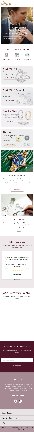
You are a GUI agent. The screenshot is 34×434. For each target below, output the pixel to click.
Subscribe (17, 366)
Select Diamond (10, 100)
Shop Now (10, 121)
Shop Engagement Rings (12, 38)
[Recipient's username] (17, 360)
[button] (17, 413)
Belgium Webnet (22, 432)
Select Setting (10, 78)
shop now (17, 190)
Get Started (17, 231)
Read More (17, 266)
